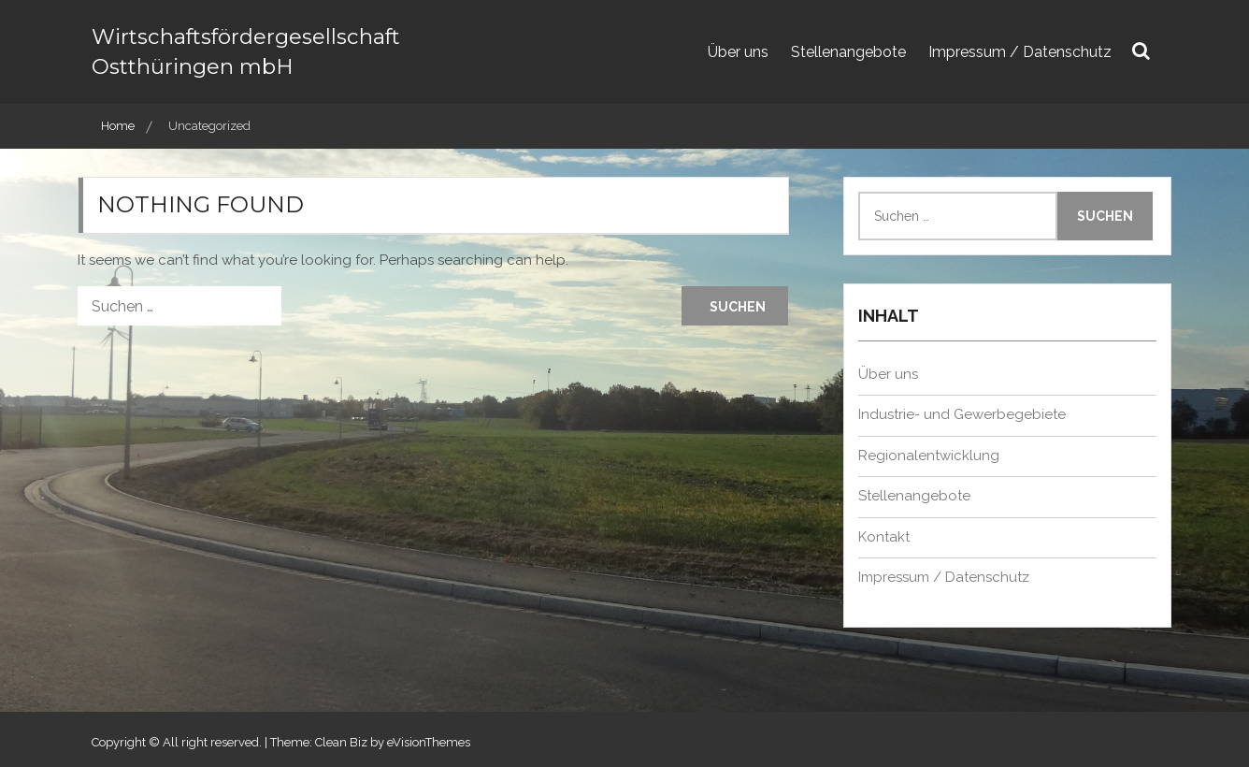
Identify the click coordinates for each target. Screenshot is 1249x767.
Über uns (738, 52)
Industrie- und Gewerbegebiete (962, 414)
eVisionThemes (428, 742)
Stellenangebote (848, 52)
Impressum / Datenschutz (1020, 52)
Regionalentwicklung (928, 455)
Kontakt (884, 536)
